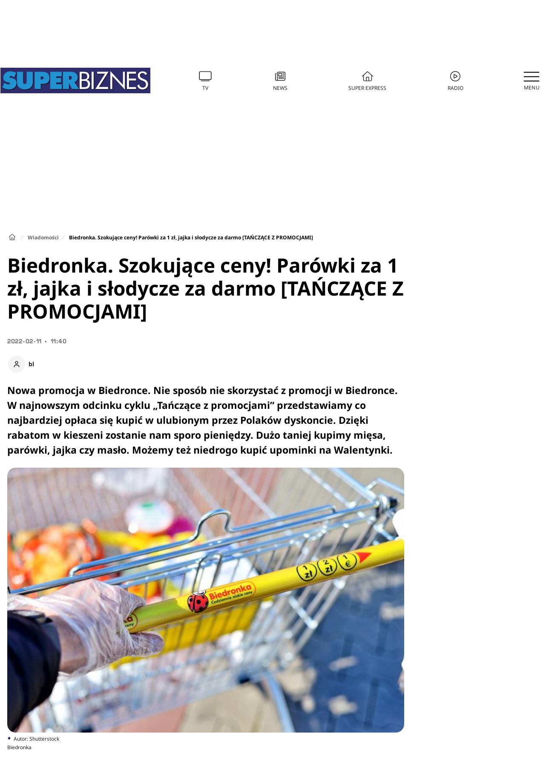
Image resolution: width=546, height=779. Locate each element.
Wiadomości (43, 237)
